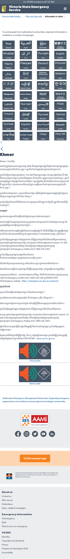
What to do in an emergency (14, 526)
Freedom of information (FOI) (15, 549)
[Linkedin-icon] (52, 434)
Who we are (7, 500)
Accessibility (7, 553)
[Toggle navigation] (65, 9)
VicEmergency (8, 519)
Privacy (5, 545)
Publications (7, 504)
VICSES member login (35, 458)
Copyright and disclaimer (13, 541)
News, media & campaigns (14, 508)
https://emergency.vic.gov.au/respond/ (40, 281)
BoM (4, 522)
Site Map (6, 537)
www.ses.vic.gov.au (46, 339)
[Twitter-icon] (35, 434)
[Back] (1, 143)
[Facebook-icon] (18, 434)
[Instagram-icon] (26, 434)
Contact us (7, 496)
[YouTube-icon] (43, 434)
